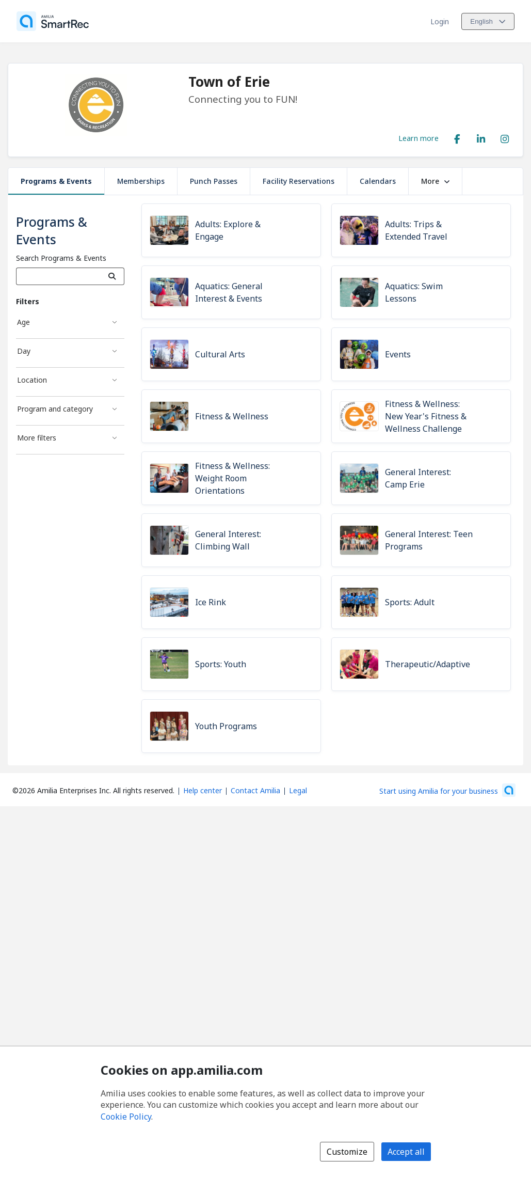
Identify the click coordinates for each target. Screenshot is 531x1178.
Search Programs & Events (61, 258)
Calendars (378, 181)
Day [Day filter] (23, 351)
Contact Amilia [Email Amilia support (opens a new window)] (255, 790)
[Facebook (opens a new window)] (457, 137)
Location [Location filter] (32, 380)
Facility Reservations (298, 181)
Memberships (141, 181)
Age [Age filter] (23, 322)
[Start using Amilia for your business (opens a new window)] (447, 790)
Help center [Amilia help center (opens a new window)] (202, 790)
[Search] (112, 276)
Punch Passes (213, 181)
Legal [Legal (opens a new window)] (298, 790)
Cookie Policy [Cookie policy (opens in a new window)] (126, 1116)
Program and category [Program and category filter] (55, 409)
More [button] (435, 181)
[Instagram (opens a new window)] (504, 137)
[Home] (53, 21)
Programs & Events (56, 181)
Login (439, 21)
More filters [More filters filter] (36, 438)
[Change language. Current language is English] (487, 21)
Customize (347, 1151)
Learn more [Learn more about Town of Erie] (418, 138)
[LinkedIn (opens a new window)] (481, 137)
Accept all (406, 1151)
